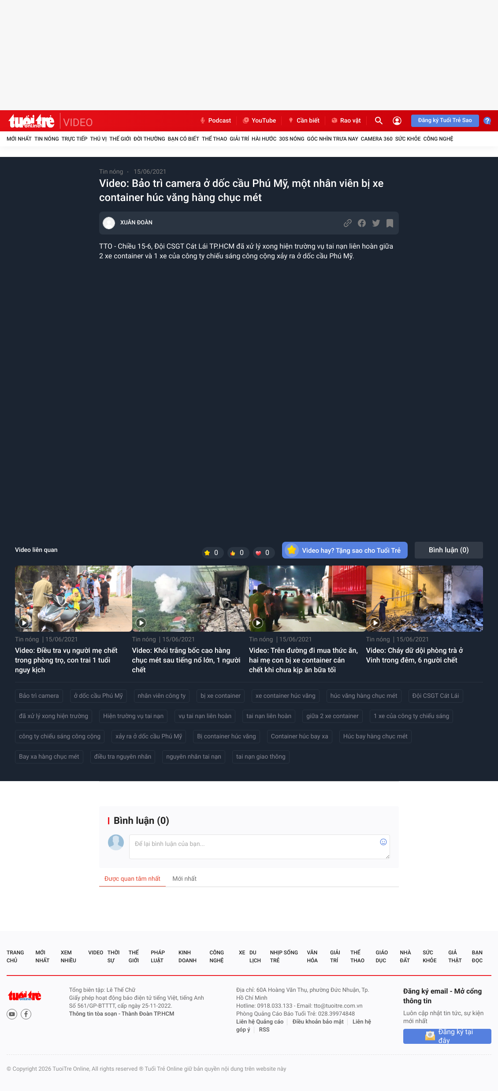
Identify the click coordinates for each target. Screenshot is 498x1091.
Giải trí (239, 139)
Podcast (215, 120)
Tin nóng (46, 139)
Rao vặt (346, 120)
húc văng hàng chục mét (364, 696)
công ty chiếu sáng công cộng (59, 736)
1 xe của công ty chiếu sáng (412, 716)
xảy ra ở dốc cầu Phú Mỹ (148, 736)
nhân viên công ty (162, 696)
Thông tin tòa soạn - (95, 1014)
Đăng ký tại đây (456, 1036)
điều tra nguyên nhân (123, 756)
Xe (242, 953)
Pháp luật (158, 957)
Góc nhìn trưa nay (332, 139)
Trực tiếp (75, 139)
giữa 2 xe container (332, 716)
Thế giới (120, 139)
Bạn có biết (183, 139)
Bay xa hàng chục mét (49, 756)
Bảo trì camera (39, 696)
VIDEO (78, 122)
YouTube (259, 120)
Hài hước (264, 139)
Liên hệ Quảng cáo (260, 1022)
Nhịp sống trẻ (284, 957)
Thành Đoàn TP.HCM (148, 1014)
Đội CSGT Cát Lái (436, 696)
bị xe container (221, 696)
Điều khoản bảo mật (318, 1022)
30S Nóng (291, 139)
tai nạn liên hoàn (268, 716)
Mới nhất (19, 139)
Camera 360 (377, 139)
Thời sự (114, 957)
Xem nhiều (68, 957)
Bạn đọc (477, 957)
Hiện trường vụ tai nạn (133, 716)
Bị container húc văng (226, 736)
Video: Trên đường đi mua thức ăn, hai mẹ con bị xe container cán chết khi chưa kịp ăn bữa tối (303, 660)
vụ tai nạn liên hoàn (204, 716)
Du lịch (255, 957)
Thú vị (98, 139)
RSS (264, 1030)
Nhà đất (405, 957)
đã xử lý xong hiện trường (53, 716)
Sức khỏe (408, 139)
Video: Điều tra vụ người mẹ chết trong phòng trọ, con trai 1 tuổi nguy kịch (66, 660)
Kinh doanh (187, 957)
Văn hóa (312, 957)
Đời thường (149, 139)
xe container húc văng (286, 696)
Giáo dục (382, 957)
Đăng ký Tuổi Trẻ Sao (445, 120)
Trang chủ (15, 957)
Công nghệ (438, 139)
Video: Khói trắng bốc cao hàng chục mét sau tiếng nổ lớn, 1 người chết (186, 660)
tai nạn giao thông (261, 756)
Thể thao (214, 139)
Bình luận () (449, 550)
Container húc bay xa (299, 736)
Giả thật (454, 957)
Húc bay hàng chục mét (375, 736)
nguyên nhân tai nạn (193, 756)
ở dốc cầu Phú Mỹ (98, 696)
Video (95, 953)
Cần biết (303, 120)
